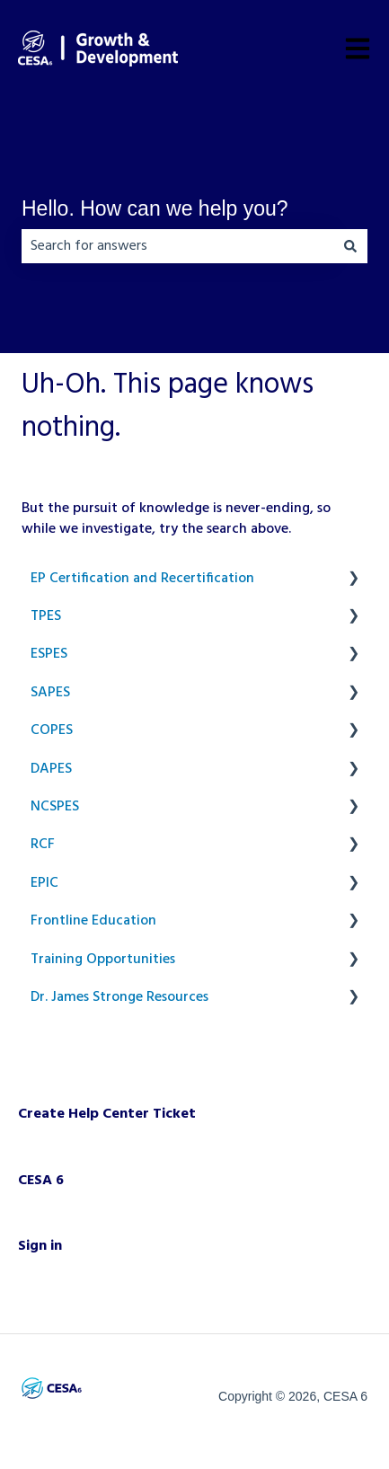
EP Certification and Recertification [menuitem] (142, 578)
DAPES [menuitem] (51, 769)
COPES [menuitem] (52, 730)
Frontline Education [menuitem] (93, 921)
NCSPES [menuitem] (55, 807)
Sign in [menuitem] (40, 1246)
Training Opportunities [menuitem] (103, 959)
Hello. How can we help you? (155, 208)
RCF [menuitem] (43, 844)
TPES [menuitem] (46, 616)
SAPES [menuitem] (50, 692)
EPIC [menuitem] (44, 883)
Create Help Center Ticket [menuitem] (107, 1114)
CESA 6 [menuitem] (41, 1180)
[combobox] (177, 246)
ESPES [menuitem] (49, 654)
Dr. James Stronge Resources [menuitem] (119, 997)
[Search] (350, 246)
